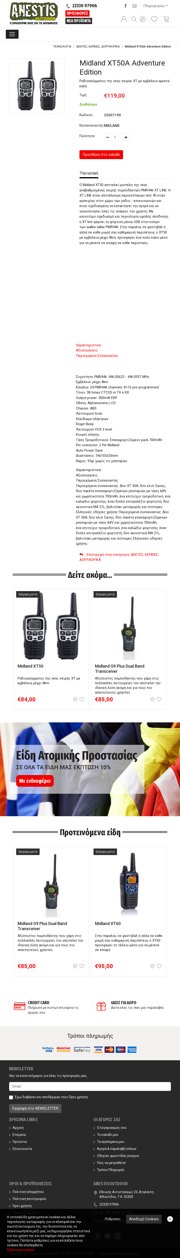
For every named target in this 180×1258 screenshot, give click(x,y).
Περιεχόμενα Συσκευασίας (97, 356)
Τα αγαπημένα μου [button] (109, 1142)
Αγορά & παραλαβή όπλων (115, 1149)
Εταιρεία (17, 1135)
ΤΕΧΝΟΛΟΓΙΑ (62, 46)
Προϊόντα (18, 1142)
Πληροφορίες (154, 6)
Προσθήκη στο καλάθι (101, 154)
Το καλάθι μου (106, 1135)
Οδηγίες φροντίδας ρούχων (116, 1156)
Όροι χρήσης (78, 1097)
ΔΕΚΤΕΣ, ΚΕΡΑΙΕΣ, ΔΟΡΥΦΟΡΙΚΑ (98, 46)
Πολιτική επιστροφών (27, 1199)
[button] (143, 22)
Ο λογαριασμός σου (110, 1128)
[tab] (123, 345)
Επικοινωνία (20, 1149)
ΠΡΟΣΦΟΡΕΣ (77, 13)
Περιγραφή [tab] (89, 173)
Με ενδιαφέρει (35, 781)
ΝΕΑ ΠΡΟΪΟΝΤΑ (79, 20)
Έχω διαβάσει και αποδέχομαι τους (51, 1097)
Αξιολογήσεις (87, 350)
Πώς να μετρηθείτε (110, 1163)
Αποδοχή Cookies (144, 1219)
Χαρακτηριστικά (88, 345)
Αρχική (16, 1128)
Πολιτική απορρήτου (26, 1192)
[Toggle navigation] (12, 34)
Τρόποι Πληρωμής (109, 1170)
